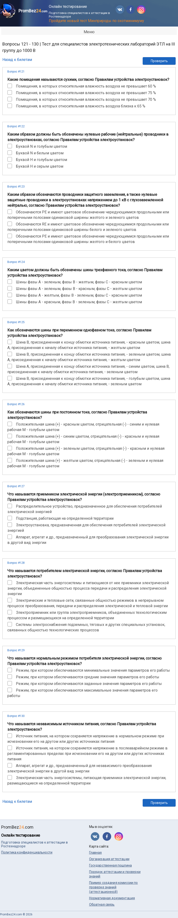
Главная (95, 852)
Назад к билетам (17, 59)
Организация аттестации (109, 859)
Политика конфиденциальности (26, 852)
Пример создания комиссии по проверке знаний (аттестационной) (113, 887)
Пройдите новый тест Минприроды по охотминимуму (96, 20)
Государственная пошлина (110, 865)
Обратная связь (102, 904)
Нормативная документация (112, 898)
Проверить (159, 61)
